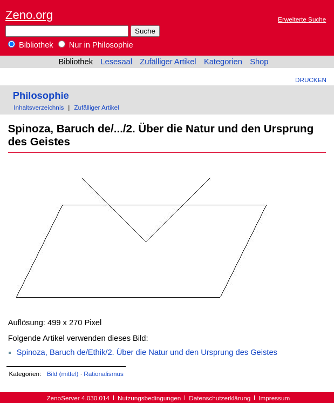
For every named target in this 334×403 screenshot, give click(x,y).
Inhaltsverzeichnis (38, 107)
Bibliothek (30, 45)
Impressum (274, 397)
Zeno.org (29, 15)
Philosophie (41, 95)
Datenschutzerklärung (219, 397)
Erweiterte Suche (302, 19)
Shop (259, 61)
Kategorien (223, 61)
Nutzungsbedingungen (149, 397)
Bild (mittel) (63, 373)
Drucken (310, 79)
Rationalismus (104, 373)
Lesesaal (116, 61)
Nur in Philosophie (95, 45)
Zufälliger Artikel (168, 61)
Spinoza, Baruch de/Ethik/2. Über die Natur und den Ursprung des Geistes (147, 352)
